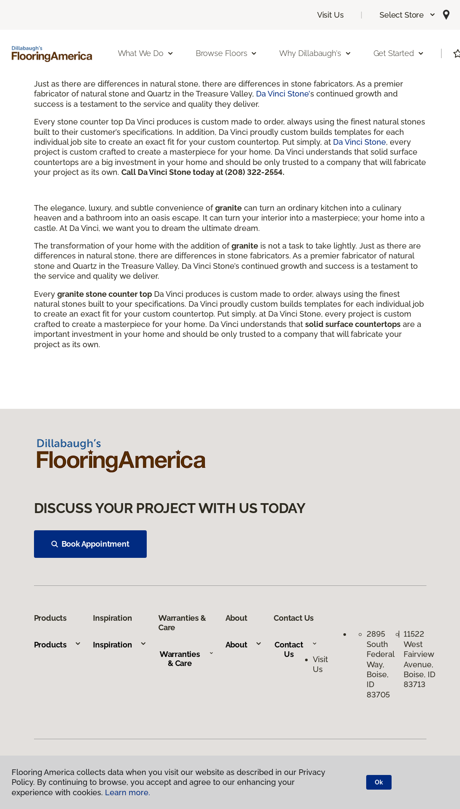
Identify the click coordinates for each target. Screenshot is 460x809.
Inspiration (119, 644)
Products (58, 644)
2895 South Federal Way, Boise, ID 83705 (380, 664)
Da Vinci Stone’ (283, 93)
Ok (379, 782)
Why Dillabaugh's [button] (315, 53)
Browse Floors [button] (227, 53)
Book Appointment (90, 543)
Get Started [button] (399, 53)
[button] (408, 15)
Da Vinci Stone (359, 141)
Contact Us (296, 649)
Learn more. (127, 792)
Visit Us (330, 14)
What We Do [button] (146, 53)
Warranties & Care (186, 659)
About (243, 644)
